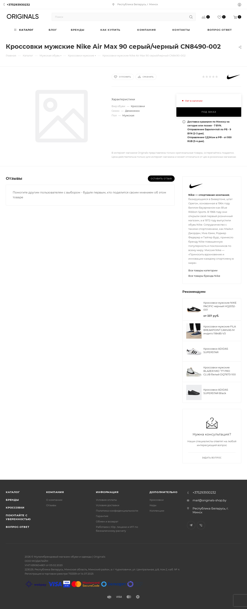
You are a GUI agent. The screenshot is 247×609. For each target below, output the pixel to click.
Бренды (12, 499)
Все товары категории (202, 270)
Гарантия (102, 516)
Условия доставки (107, 505)
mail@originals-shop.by (209, 500)
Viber (201, 525)
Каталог (13, 492)
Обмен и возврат (107, 521)
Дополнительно (163, 492)
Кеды (153, 505)
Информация (107, 492)
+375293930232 (18, 4)
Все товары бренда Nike (204, 275)
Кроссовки (15, 507)
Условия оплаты (106, 499)
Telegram (191, 525)
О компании (54, 499)
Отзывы (51, 505)
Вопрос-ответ (17, 526)
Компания (55, 492)
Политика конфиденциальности (117, 510)
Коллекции (157, 510)
